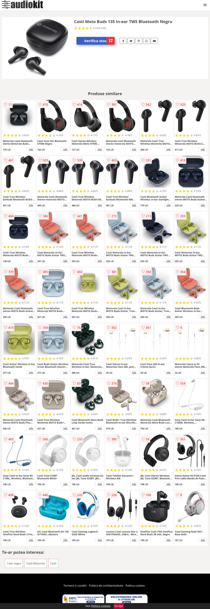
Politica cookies (135, 585)
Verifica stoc (99, 41)
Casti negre (14, 563)
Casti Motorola (35, 563)
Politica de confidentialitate (106, 585)
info (31, 149)
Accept (119, 606)
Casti (53, 563)
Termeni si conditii (75, 585)
